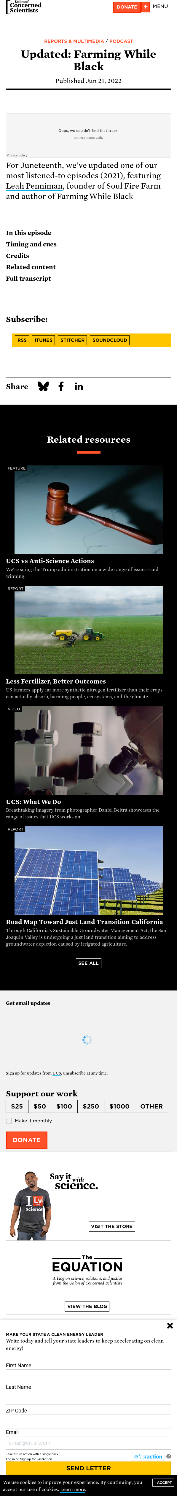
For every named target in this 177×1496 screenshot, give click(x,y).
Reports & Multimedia (74, 41)
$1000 (119, 1106)
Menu (160, 6)
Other (151, 1106)
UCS (56, 1073)
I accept (163, 1482)
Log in (10, 1459)
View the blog (87, 1306)
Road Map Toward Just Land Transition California (84, 922)
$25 (17, 1106)
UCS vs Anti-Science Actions (50, 561)
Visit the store (112, 1226)
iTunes (43, 340)
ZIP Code (88, 1418)
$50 (40, 1106)
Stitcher (72, 340)
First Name (88, 1373)
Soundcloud (110, 340)
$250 (91, 1106)
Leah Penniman (34, 186)
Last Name (88, 1394)
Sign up (25, 1459)
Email (88, 1439)
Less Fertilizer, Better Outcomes (56, 681)
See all (88, 963)
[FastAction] (148, 1456)
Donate (127, 7)
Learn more (72, 1489)
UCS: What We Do (33, 801)
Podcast (121, 41)
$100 (64, 1106)
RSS (22, 340)
